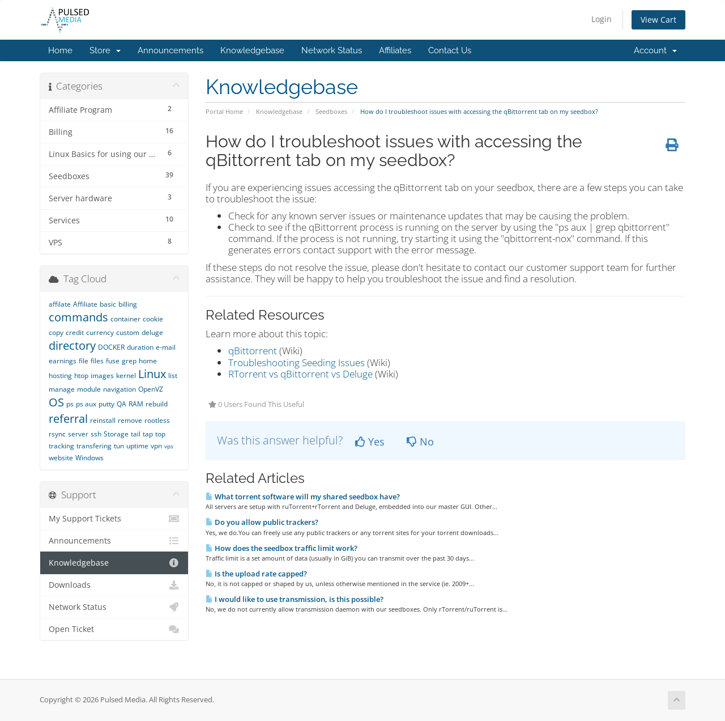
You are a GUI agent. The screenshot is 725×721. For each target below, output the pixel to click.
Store (105, 50)
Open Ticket (114, 629)
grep (129, 361)
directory (72, 345)
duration (140, 347)
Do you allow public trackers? (262, 522)
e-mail (166, 347)
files (97, 361)
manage (62, 389)
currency (100, 332)
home (148, 361)
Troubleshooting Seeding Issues (296, 362)
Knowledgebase (252, 50)
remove (130, 420)
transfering (94, 446)
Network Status (331, 50)
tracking (61, 446)
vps (168, 446)
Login (601, 19)
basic (108, 304)
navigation (119, 389)
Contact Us (449, 50)
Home (60, 50)
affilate (60, 304)
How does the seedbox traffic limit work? (281, 548)
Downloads (114, 585)
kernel (126, 375)
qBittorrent (252, 350)
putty (106, 404)
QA (121, 404)
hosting (60, 375)
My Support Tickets (114, 518)
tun (119, 446)
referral (68, 418)
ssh (96, 434)
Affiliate (85, 304)
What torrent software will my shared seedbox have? (303, 496)
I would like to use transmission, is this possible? (294, 599)
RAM (136, 404)
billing (127, 304)
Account (655, 50)
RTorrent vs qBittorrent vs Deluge (300, 373)
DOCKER (111, 347)
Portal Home (224, 111)
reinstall (103, 420)
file (83, 361)
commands (78, 317)
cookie (153, 319)
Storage (116, 434)
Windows (89, 458)
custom (127, 332)
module (89, 389)
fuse (113, 361)
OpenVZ (150, 389)
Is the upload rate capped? (256, 574)
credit (75, 332)
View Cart (658, 19)
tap (148, 434)
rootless (157, 420)
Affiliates (395, 50)
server (78, 434)
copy (56, 332)
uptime (137, 446)
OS (56, 402)
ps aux (86, 404)
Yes (370, 441)
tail (135, 434)
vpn (156, 446)
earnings (62, 361)
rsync (57, 434)
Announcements (170, 50)
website (61, 458)
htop (81, 375)
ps (70, 404)
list (172, 375)
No (420, 441)
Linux (152, 373)
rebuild (157, 404)
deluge (152, 332)
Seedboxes (331, 111)
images (102, 375)
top (160, 434)
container (125, 319)
